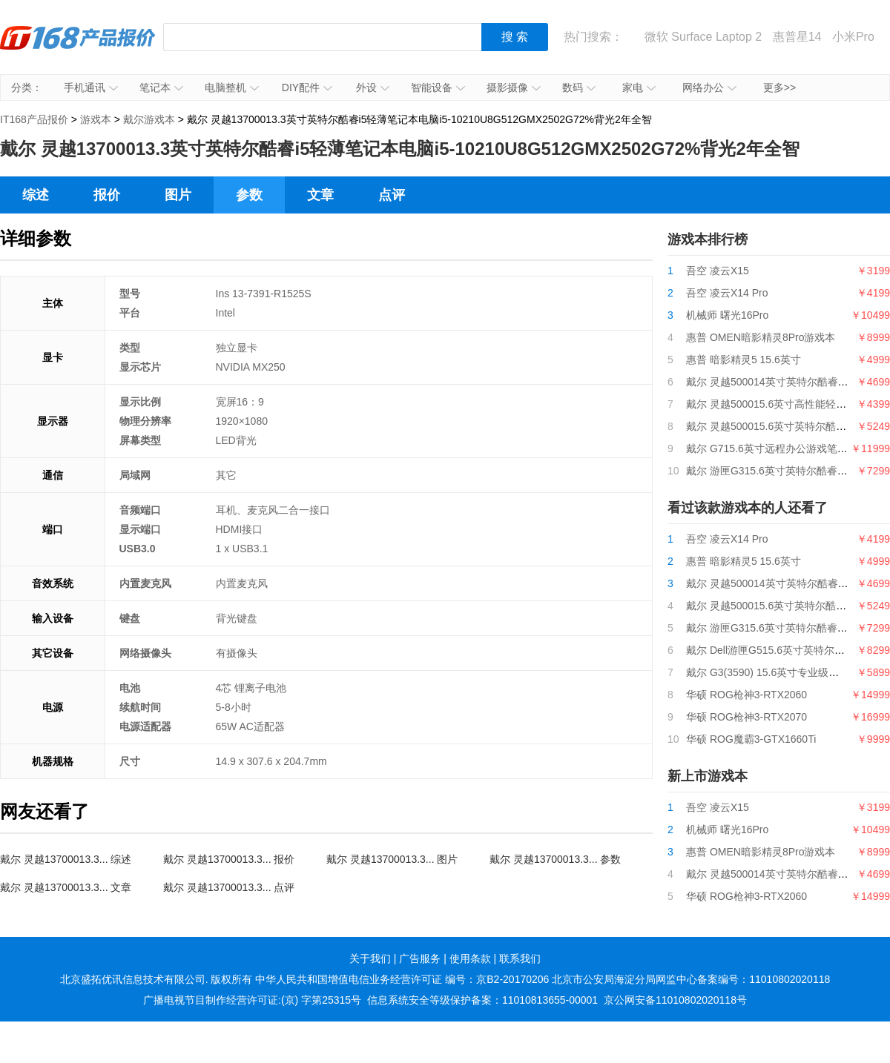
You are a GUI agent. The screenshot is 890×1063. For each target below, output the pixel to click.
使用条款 (470, 958)
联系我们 (520, 958)
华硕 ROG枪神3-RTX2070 (746, 717)
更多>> (779, 87)
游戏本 (95, 119)
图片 (178, 195)
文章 (320, 195)
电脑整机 (232, 87)
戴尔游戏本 (149, 119)
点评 (391, 195)
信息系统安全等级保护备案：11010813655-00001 (482, 1000)
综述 (35, 195)
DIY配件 (307, 87)
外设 (372, 87)
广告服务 (420, 958)
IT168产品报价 (78, 48)
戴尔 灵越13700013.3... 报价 (228, 859)
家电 (639, 87)
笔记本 (161, 87)
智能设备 (438, 87)
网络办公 (709, 87)
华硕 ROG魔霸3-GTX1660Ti (751, 739)
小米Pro (853, 36)
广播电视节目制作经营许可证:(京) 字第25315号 (252, 1000)
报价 (106, 195)
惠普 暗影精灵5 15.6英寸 (743, 359)
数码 (579, 87)
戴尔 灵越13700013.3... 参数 (555, 859)
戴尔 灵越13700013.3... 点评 (228, 887)
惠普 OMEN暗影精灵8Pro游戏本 (760, 337)
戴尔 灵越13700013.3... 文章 (65, 887)
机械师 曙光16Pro (727, 315)
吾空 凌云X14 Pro (727, 293)
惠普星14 (797, 36)
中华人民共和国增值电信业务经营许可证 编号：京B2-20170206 (402, 979)
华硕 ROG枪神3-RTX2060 (746, 695)
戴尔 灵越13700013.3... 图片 (392, 859)
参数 (249, 195)
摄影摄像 (514, 87)
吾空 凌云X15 (717, 270)
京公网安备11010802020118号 (675, 1000)
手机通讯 (91, 87)
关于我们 (370, 958)
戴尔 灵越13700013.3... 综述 (65, 859)
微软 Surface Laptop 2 (703, 36)
